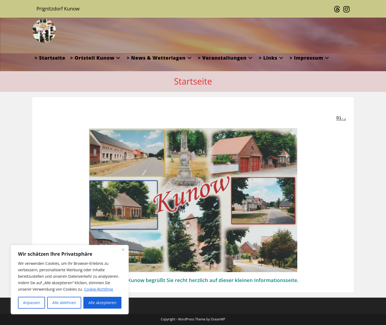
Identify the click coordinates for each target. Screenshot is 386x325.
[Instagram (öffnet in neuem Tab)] (346, 9)
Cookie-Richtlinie (98, 289)
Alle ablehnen (64, 302)
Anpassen (31, 302)
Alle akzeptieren (102, 302)
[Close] (123, 249)
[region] (70, 279)
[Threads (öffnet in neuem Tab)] (337, 9)
